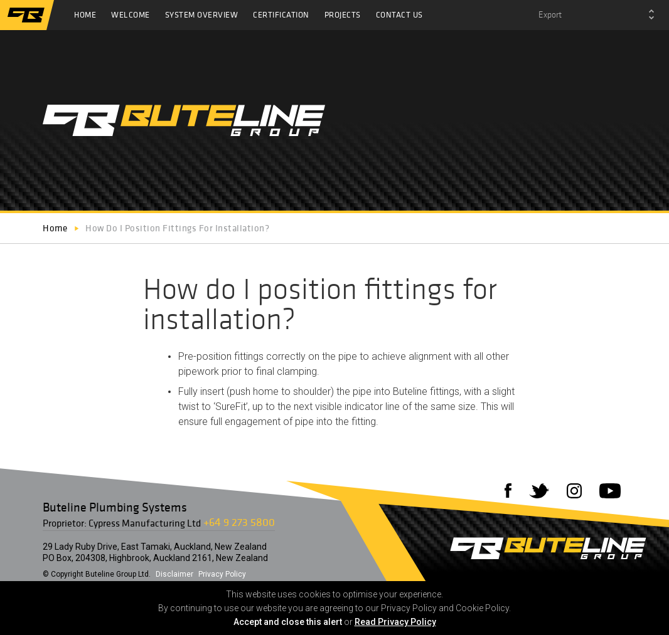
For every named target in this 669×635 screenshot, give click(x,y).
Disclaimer (174, 574)
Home (85, 14)
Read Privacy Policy (395, 622)
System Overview (201, 14)
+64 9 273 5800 (239, 522)
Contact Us (399, 14)
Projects (342, 14)
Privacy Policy (222, 574)
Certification (281, 14)
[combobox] (596, 15)
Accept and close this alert (287, 622)
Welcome (130, 14)
